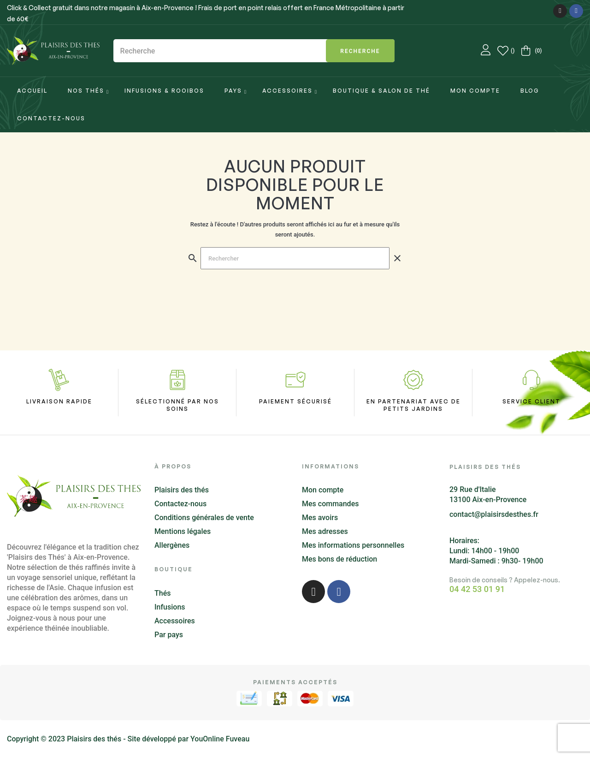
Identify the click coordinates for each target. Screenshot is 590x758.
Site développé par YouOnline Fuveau (189, 738)
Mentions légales (182, 531)
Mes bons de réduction (339, 559)
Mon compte (322, 490)
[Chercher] (295, 258)
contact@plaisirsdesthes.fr (493, 514)
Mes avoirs (320, 517)
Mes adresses (325, 531)
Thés (162, 593)
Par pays (168, 634)
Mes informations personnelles (353, 545)
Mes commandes (330, 503)
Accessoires (174, 620)
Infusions (169, 607)
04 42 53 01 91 (477, 589)
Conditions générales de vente (204, 517)
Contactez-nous (180, 503)
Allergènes (171, 545)
